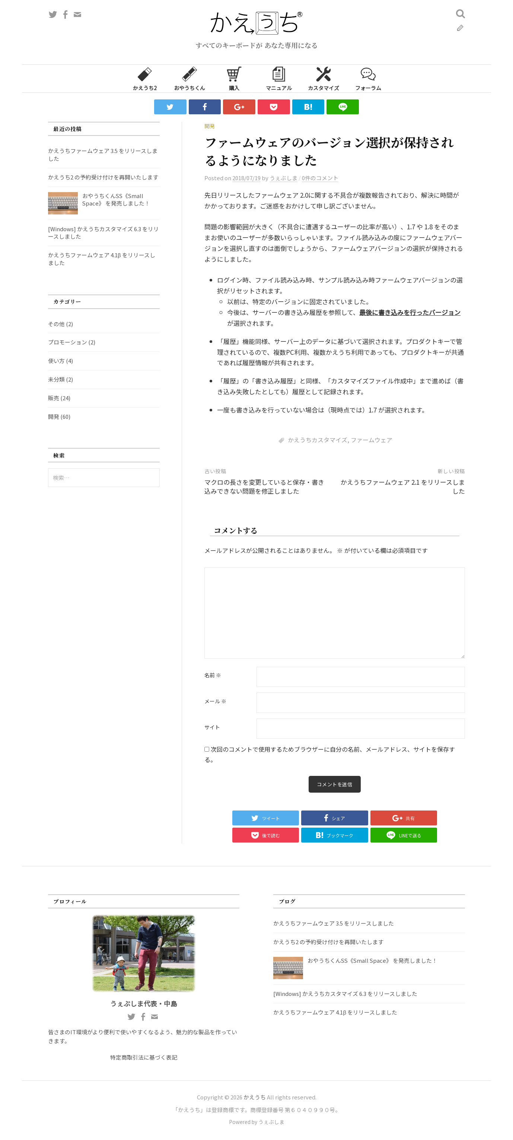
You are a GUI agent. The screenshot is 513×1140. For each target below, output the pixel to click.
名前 (212, 675)
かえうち (254, 1098)
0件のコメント (320, 178)
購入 (234, 78)
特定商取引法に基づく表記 (143, 1058)
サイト (212, 727)
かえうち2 (145, 78)
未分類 (56, 379)
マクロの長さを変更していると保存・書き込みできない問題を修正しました (264, 486)
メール (215, 701)
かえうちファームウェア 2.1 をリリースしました (403, 486)
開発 (209, 126)
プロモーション (67, 342)
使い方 (56, 360)
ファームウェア (371, 440)
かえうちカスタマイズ (317, 440)
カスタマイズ (323, 78)
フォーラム (368, 78)
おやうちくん (189, 78)
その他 (56, 324)
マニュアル (279, 78)
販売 (53, 398)
